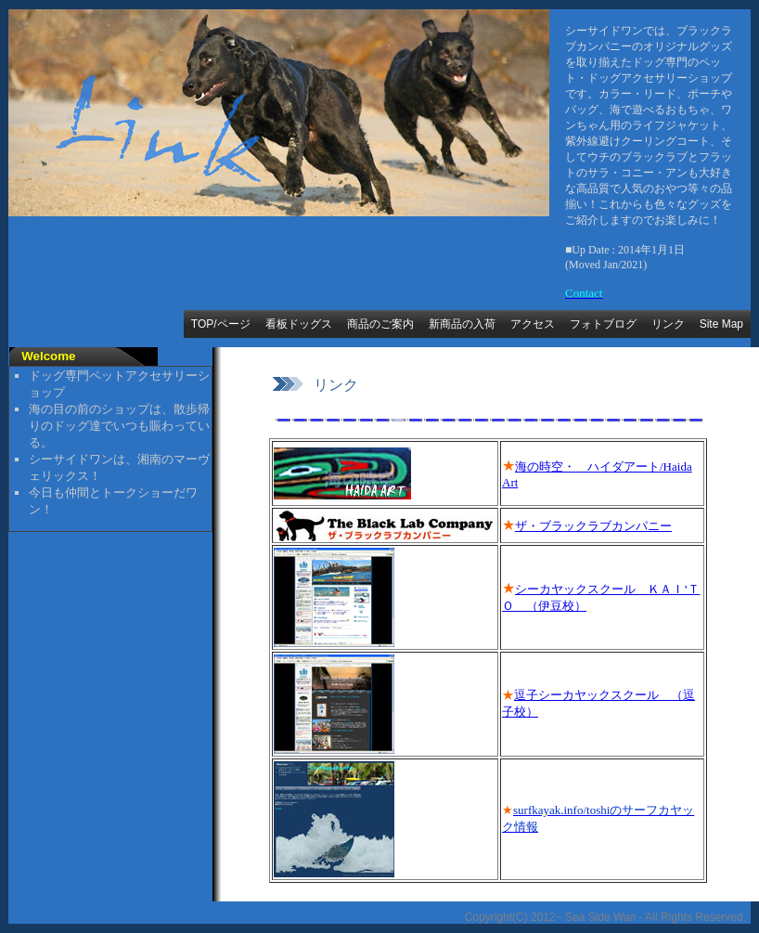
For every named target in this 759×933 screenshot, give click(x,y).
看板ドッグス (298, 323)
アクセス (532, 323)
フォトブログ (603, 323)
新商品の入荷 (462, 323)
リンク (668, 323)
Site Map (721, 323)
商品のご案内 (380, 323)
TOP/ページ (221, 323)
